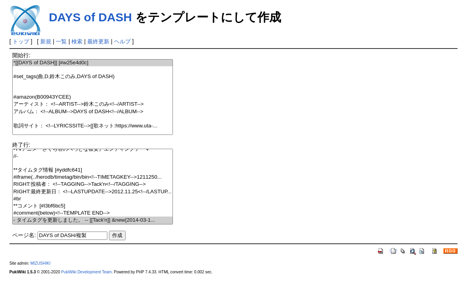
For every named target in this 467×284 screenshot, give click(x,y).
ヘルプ (122, 41)
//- (93, 156)
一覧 (61, 41)
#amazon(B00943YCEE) (93, 97)
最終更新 (98, 41)
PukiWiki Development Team (86, 272)
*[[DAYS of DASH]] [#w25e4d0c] (93, 63)
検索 (77, 41)
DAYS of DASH (90, 17)
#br (93, 199)
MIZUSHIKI (40, 263)
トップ (21, 41)
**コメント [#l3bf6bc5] (93, 206)
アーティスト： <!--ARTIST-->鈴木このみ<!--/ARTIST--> (93, 104)
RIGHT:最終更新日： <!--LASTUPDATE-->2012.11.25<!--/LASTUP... (93, 192)
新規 (45, 41)
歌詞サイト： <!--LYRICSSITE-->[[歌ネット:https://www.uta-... (93, 126)
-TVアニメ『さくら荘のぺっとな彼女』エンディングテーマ (93, 149)
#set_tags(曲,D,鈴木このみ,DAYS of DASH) (93, 76)
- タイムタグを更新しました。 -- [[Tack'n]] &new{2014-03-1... (93, 220)
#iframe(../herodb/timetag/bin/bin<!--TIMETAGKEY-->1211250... (93, 177)
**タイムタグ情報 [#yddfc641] (93, 170)
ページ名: (24, 235)
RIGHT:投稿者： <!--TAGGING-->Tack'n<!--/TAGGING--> (93, 184)
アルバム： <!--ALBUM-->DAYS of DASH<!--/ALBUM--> (93, 112)
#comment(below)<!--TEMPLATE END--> (93, 213)
